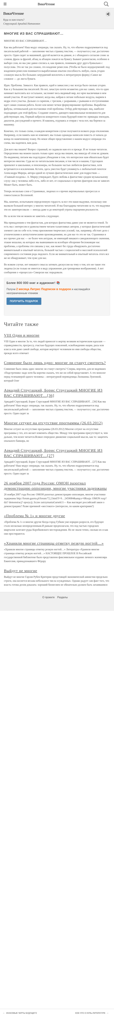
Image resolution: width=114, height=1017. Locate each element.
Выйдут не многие (20, 571)
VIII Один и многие (22, 335)
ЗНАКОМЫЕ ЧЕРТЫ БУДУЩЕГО (21, 1013)
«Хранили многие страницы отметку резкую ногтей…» (54, 543)
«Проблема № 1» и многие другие (34, 516)
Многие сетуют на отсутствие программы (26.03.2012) (53, 423)
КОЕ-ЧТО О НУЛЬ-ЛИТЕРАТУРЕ (90, 1013)
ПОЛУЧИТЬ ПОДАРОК (24, 301)
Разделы (62, 597)
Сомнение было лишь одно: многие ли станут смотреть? (55, 363)
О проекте (48, 597)
